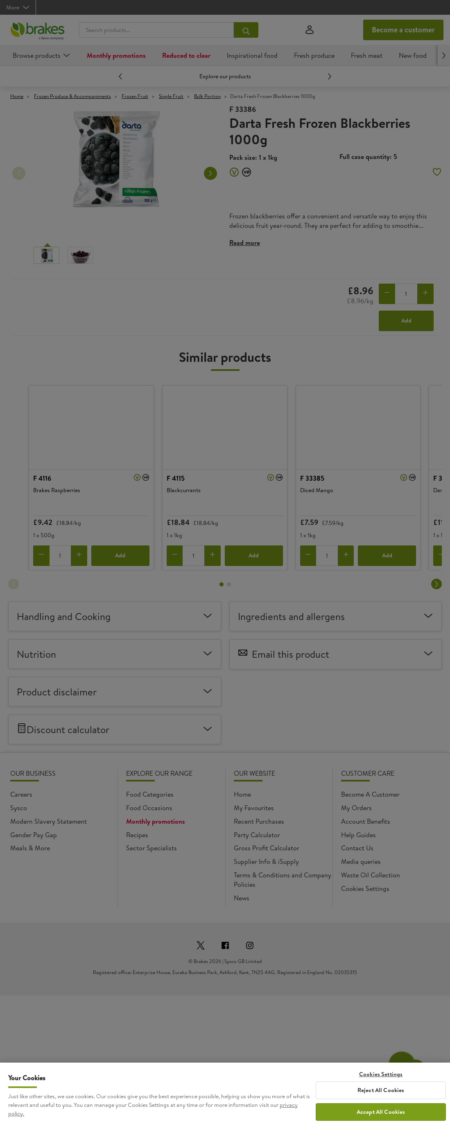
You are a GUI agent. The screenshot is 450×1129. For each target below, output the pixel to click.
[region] (225, 1096)
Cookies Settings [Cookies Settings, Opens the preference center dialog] (381, 1074)
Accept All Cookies (381, 1112)
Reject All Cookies (381, 1090)
